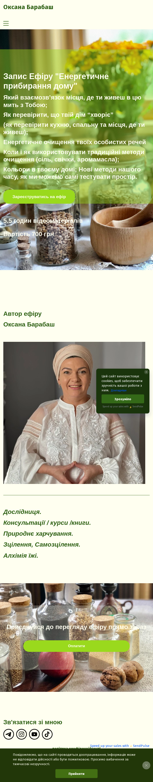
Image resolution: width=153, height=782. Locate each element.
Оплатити (76, 646)
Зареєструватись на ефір (39, 196)
